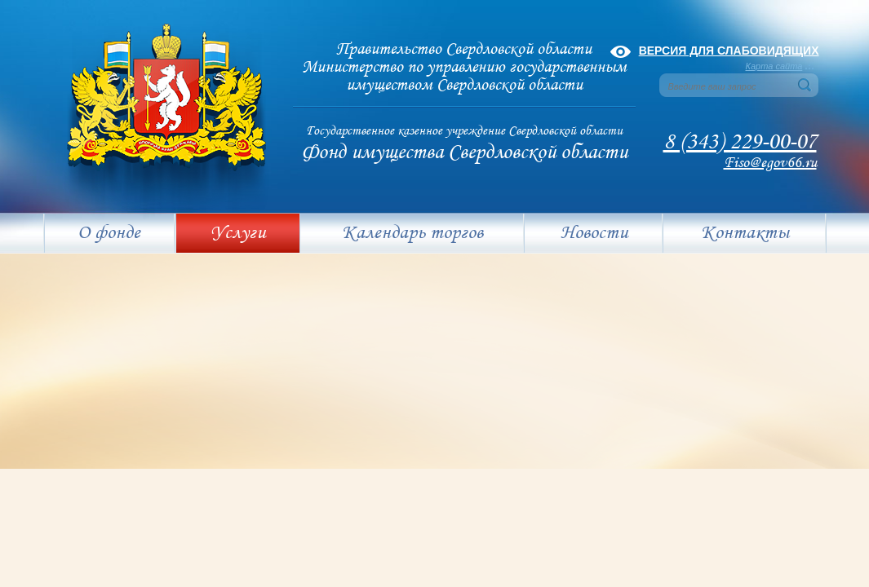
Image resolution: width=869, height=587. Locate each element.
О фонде (109, 233)
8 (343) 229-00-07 (740, 142)
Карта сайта (774, 66)
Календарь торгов (412, 233)
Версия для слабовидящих (729, 50)
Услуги (238, 233)
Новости (594, 233)
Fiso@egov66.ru (770, 163)
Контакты (745, 233)
